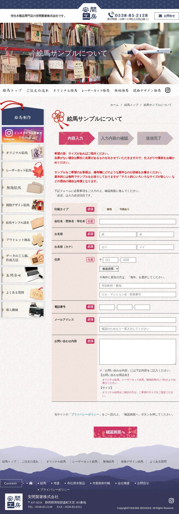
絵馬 (43, 483)
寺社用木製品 (76, 483)
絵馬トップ (9, 461)
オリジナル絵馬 (56, 461)
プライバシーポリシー (85, 414)
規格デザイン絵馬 (132, 461)
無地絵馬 (108, 461)
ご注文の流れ (30, 461)
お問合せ (143, 483)
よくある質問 (158, 461)
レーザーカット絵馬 (85, 461)
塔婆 (57, 483)
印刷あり (125, 209)
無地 (109, 209)
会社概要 (124, 483)
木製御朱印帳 (101, 483)
